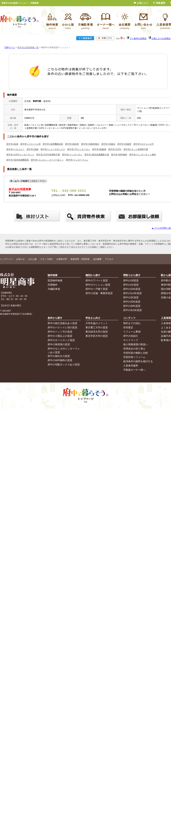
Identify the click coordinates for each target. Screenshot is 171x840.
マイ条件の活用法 (138, 38)
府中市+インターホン (72, 154)
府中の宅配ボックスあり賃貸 (64, 364)
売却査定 (128, 327)
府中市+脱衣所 (72, 144)
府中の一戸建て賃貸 (97, 289)
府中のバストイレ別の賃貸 (62, 327)
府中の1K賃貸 (131, 284)
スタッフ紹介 (46, 259)
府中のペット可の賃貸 (60, 331)
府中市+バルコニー (15, 149)
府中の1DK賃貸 (131, 289)
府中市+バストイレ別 (30, 144)
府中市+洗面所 (124, 144)
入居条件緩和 (130, 365)
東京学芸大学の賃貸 (97, 335)
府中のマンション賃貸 (98, 284)
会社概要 (97, 259)
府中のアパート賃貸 (97, 280)
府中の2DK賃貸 (131, 301)
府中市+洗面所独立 (90, 144)
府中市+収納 (32, 149)
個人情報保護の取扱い (135, 344)
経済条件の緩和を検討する (138, 361)
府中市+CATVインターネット (20, 154)
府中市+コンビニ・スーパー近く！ (47, 160)
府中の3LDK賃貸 (132, 310)
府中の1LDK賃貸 (132, 293)
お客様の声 (61, 259)
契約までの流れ (132, 323)
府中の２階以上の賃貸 (60, 335)
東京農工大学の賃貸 (97, 327)
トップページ (6, 259)
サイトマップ (130, 340)
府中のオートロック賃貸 (61, 340)
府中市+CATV (114, 149)
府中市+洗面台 (108, 144)
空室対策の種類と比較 (135, 352)
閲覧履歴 (159, 3)
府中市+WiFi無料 (119, 154)
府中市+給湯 (12, 144)
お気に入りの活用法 (160, 38)
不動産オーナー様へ (134, 369)
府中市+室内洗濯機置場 (17, 160)
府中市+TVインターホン (78, 149)
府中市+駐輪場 (99, 149)
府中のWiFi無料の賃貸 (60, 360)
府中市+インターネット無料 (142, 154)
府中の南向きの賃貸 (59, 356)
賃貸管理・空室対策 (80, 259)
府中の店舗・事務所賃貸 (99, 293)
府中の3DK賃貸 (131, 305)
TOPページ (9, 47)
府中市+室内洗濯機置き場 (96, 154)
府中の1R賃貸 (131, 280)
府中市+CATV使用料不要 (48, 154)
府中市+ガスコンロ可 (143, 144)
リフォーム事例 (132, 331)
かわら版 (32, 259)
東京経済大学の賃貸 (97, 331)
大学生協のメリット (97, 323)
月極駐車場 (54, 289)
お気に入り (141, 3)
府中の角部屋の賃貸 (59, 344)
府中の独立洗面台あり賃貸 (62, 323)
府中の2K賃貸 (131, 297)
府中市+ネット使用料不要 (136, 149)
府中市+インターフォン (77, 160)
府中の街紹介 (130, 335)
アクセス (109, 259)
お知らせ (20, 259)
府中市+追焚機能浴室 (53, 144)
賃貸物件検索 (55, 280)
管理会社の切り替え (134, 348)
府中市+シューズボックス (53, 149)
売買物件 (52, 284)
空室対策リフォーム (134, 357)
